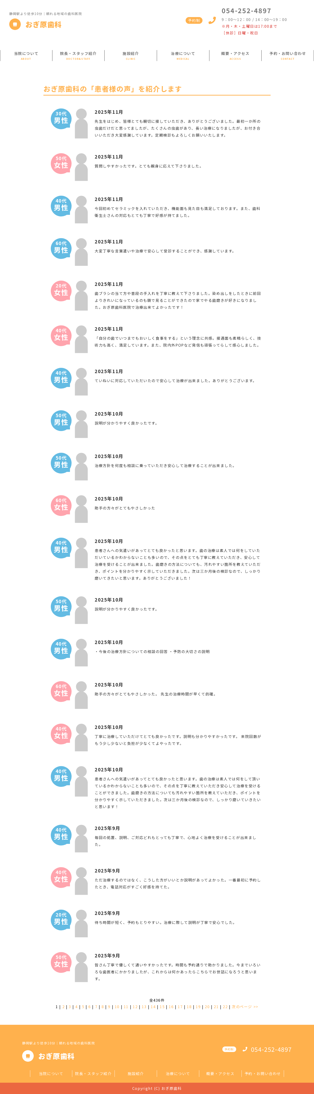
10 (117, 1006)
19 (198, 1006)
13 (144, 1006)
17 (180, 1006)
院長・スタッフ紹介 (78, 53)
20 (207, 1006)
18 (189, 1006)
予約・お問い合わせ (287, 53)
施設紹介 (131, 53)
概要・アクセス (235, 53)
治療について (183, 53)
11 (126, 1006)
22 (225, 1006)
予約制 (194, 20)
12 (135, 1006)
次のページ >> (245, 1006)
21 (216, 1006)
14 (153, 1006)
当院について (26, 53)
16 (171, 1006)
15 (162, 1006)
